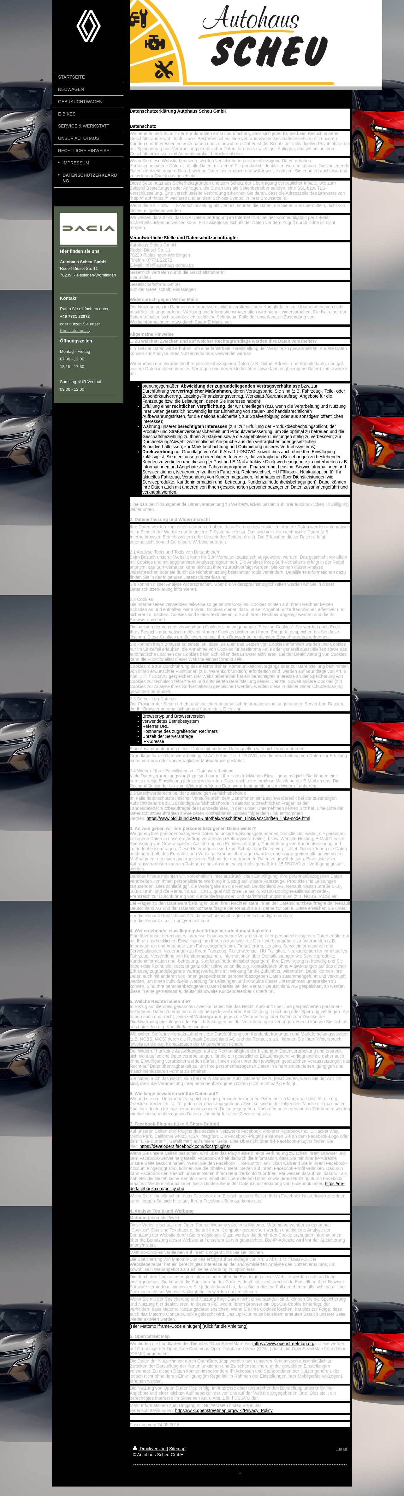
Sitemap (177, 1448)
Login (341, 1448)
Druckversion (150, 1448)
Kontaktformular (74, 330)
